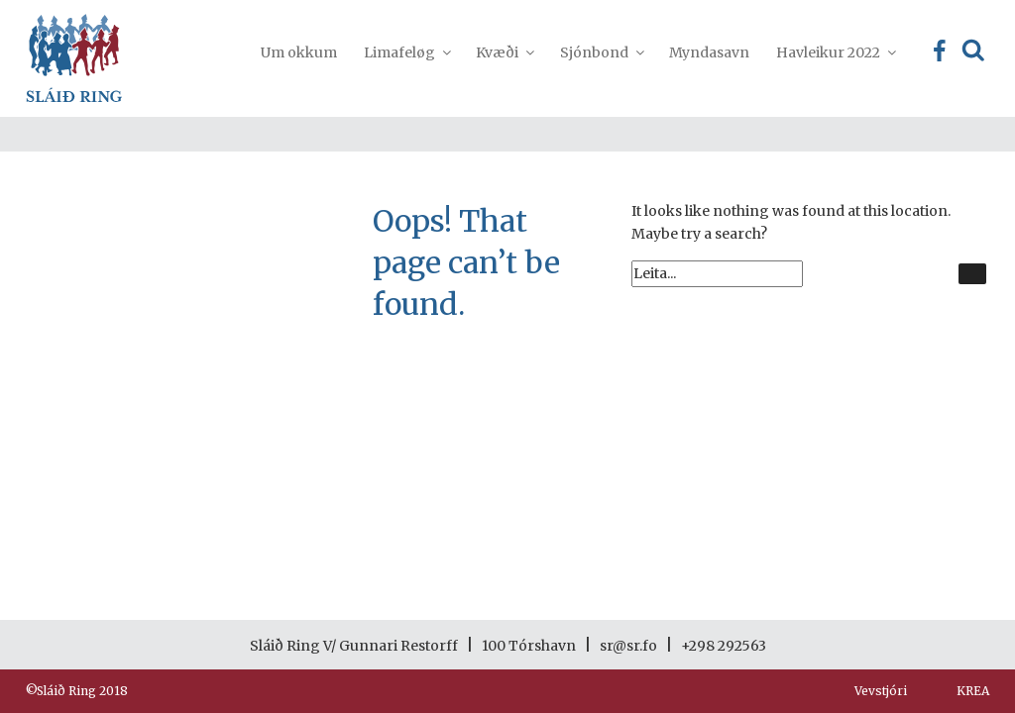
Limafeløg (406, 52)
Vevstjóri (880, 690)
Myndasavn (709, 52)
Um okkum (299, 52)
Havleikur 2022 (835, 52)
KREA (973, 690)
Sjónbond (601, 52)
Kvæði (504, 52)
